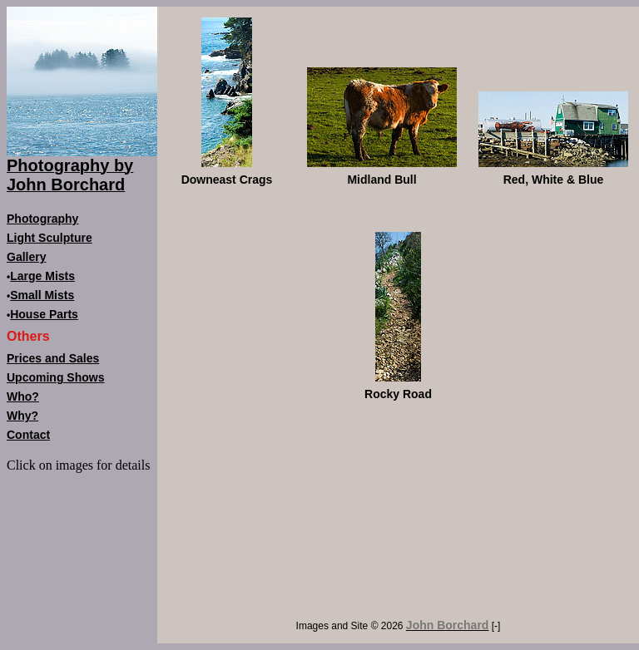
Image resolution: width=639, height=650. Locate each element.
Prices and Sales (53, 358)
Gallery (26, 256)
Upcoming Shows (55, 377)
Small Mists (42, 295)
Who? (23, 396)
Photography (42, 218)
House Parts (44, 314)
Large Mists (42, 276)
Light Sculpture (49, 237)
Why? (22, 415)
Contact (28, 434)
